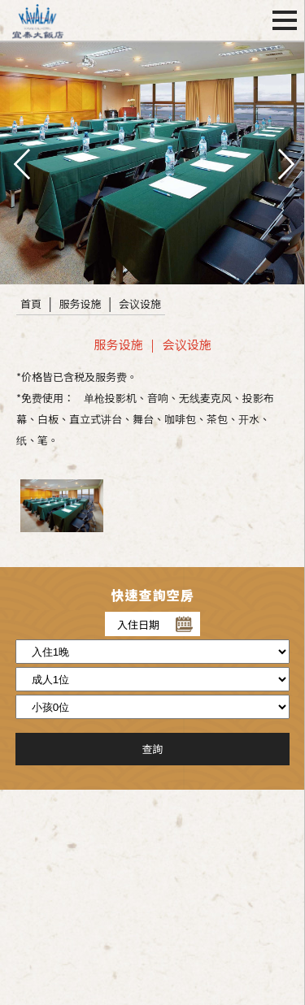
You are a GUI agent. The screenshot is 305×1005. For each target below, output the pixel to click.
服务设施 (80, 303)
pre (20, 162)
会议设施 (140, 303)
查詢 (152, 748)
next (284, 162)
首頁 (30, 303)
